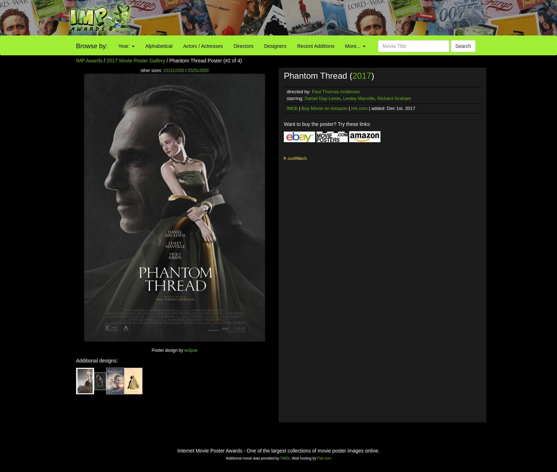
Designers (275, 46)
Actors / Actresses (203, 46)
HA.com (359, 108)
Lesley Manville (359, 98)
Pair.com (324, 458)
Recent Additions (316, 46)
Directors (243, 46)
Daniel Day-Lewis (323, 98)
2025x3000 (198, 70)
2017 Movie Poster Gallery (136, 60)
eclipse (191, 350)
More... (355, 46)
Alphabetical (158, 46)
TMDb (285, 458)
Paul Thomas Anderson (336, 91)
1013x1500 (173, 70)
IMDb (292, 108)
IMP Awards (89, 60)
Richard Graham (394, 98)
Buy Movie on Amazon (324, 108)
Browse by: (92, 46)
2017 (361, 75)
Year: (126, 46)
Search (463, 46)
